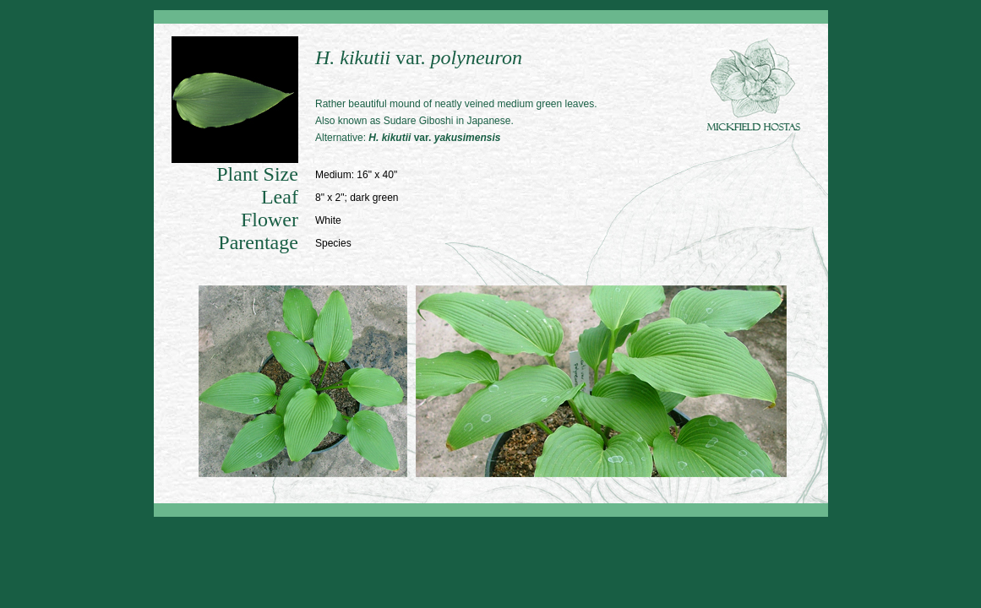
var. (434, 138)
